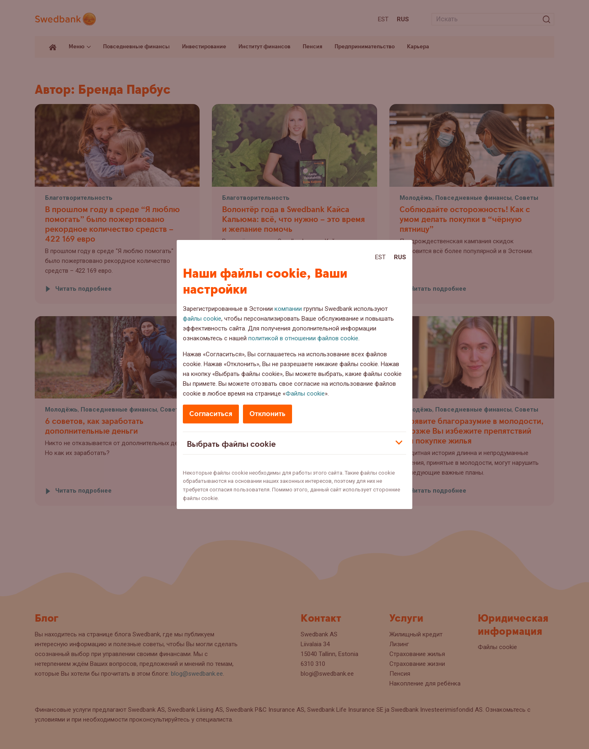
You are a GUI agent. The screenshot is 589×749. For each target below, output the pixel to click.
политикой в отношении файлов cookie (303, 338)
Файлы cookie (305, 393)
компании (288, 308)
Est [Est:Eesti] (380, 257)
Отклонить (268, 414)
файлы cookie (202, 318)
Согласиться (210, 414)
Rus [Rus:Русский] (400, 257)
